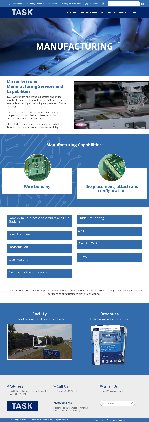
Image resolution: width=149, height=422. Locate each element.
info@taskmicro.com (113, 391)
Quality (111, 12)
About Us (71, 12)
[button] (80, 105)
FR (142, 3)
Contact (134, 12)
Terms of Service (117, 419)
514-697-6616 (70, 391)
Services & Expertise (91, 12)
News (121, 12)
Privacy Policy (100, 419)
